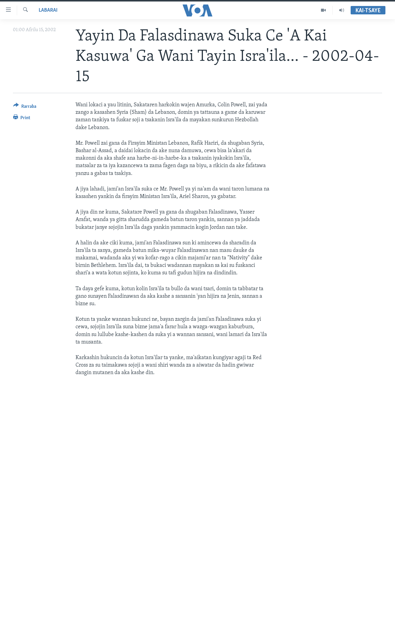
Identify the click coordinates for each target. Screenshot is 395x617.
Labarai (48, 10)
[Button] (24, 107)
